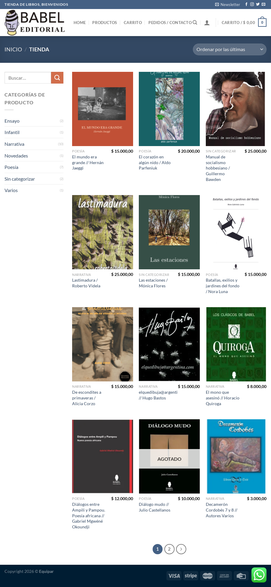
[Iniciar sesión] (207, 22)
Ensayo (12, 121)
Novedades (16, 155)
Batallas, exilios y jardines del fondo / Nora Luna (222, 285)
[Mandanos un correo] (263, 4)
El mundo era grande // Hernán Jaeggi (88, 162)
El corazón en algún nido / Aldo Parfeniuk (155, 162)
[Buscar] (195, 22)
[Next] (181, 549)
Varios (11, 190)
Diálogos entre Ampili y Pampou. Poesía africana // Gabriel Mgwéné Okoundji (88, 515)
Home (80, 22)
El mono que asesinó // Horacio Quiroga (222, 398)
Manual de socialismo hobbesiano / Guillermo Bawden (218, 168)
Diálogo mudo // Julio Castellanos (154, 507)
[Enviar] (57, 78)
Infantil (12, 132)
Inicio (13, 49)
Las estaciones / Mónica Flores (153, 282)
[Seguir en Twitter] (258, 4)
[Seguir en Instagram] (252, 4)
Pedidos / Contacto (170, 22)
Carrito (133, 22)
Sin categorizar (20, 179)
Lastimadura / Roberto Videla (86, 282)
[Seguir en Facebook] (246, 4)
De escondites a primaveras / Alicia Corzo (86, 398)
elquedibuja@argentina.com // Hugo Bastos (165, 395)
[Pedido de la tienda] (229, 49)
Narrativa (14, 144)
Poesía (11, 167)
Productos (104, 22)
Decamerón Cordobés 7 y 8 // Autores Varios (221, 510)
